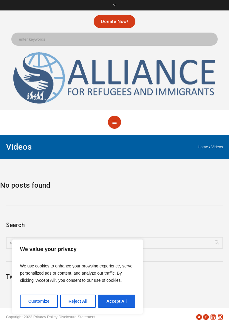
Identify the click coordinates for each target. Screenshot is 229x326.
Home (203, 147)
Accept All (116, 301)
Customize (38, 301)
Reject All (78, 301)
